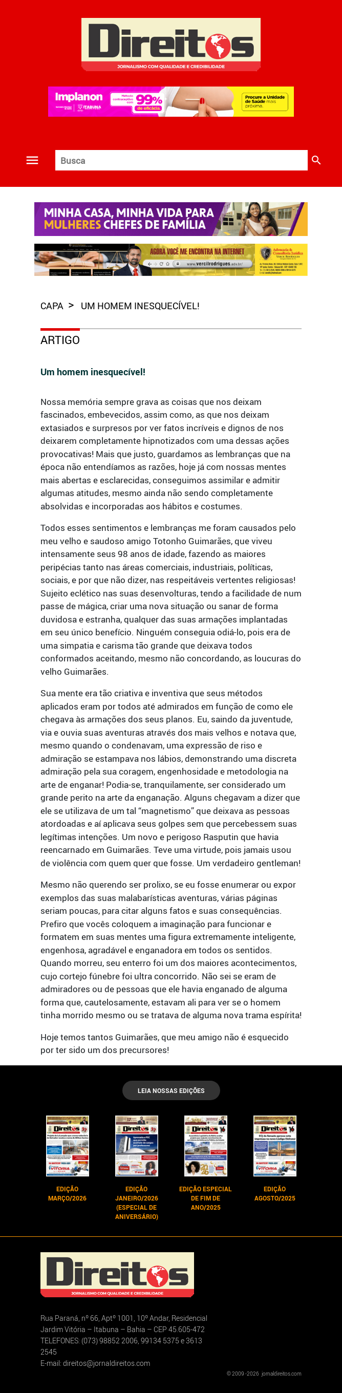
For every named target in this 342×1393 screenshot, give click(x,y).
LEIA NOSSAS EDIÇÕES (171, 1090)
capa (53, 305)
